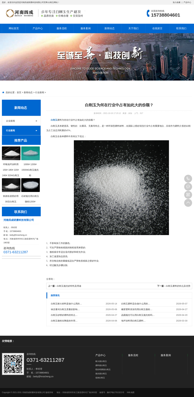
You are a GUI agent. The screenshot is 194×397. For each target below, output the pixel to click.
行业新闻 (39, 92)
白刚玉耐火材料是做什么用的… (66, 303)
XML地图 (131, 392)
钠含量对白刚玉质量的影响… (65, 309)
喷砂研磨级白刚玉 (103, 369)
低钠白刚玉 (100, 378)
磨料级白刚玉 (101, 365)
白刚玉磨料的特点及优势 (178, 286)
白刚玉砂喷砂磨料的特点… (64, 315)
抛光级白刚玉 (101, 374)
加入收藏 (176, 2)
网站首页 (14, 28)
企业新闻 (10, 121)
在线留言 (157, 28)
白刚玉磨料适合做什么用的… (135, 303)
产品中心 (187, 2)
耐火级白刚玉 (101, 361)
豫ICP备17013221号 (115, 392)
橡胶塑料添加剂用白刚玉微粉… (136, 309)
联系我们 (181, 28)
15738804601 (188, 179)
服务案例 (86, 28)
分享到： (50, 279)
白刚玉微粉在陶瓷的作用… (64, 320)
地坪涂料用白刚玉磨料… (133, 320)
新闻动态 (109, 28)
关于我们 (133, 28)
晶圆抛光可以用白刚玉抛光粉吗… (138, 315)
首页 (19, 92)
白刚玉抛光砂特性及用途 (69, 286)
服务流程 (62, 28)
